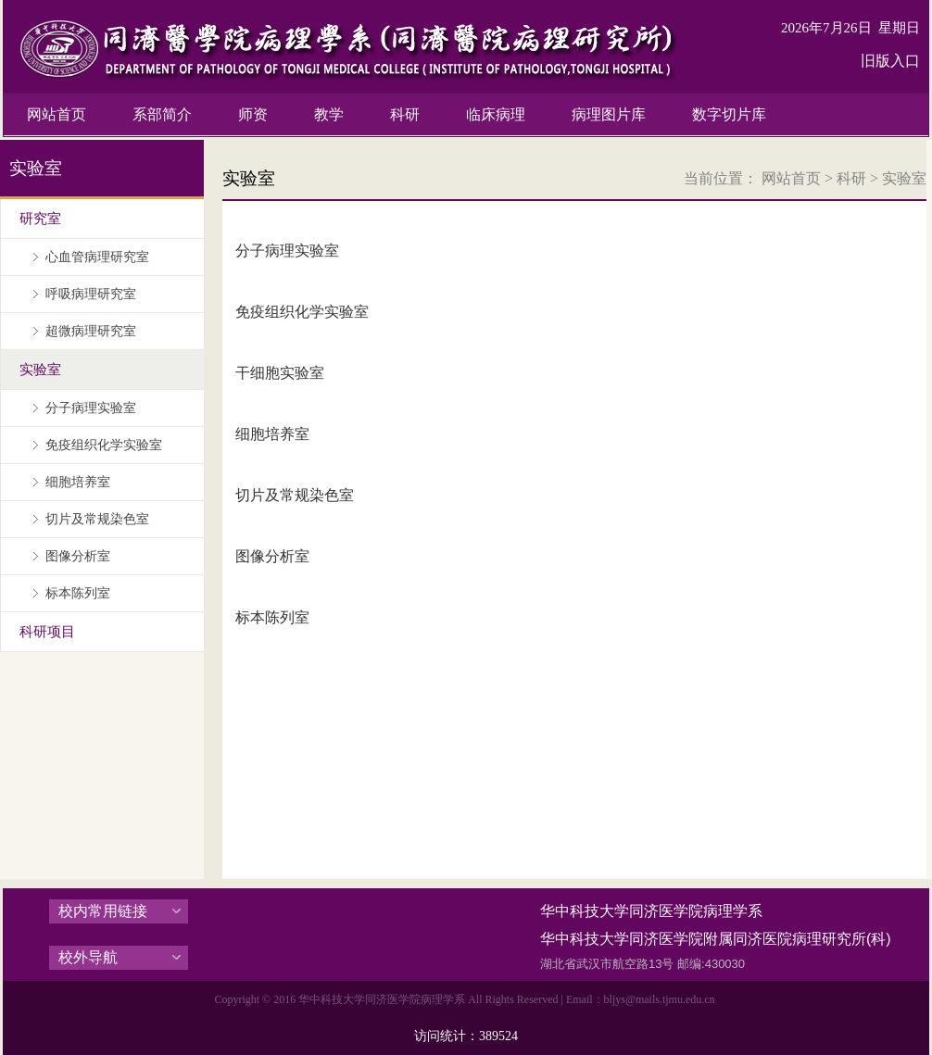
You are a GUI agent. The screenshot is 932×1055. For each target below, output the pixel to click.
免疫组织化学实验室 (302, 312)
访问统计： (466, 1036)
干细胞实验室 (279, 373)
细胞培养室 (272, 434)
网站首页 (791, 178)
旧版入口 (890, 61)
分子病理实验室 (287, 250)
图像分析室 (272, 556)
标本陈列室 (272, 617)
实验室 (904, 178)
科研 (851, 178)
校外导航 (88, 957)
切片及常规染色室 (294, 495)
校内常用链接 (102, 911)
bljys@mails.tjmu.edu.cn (659, 999)
